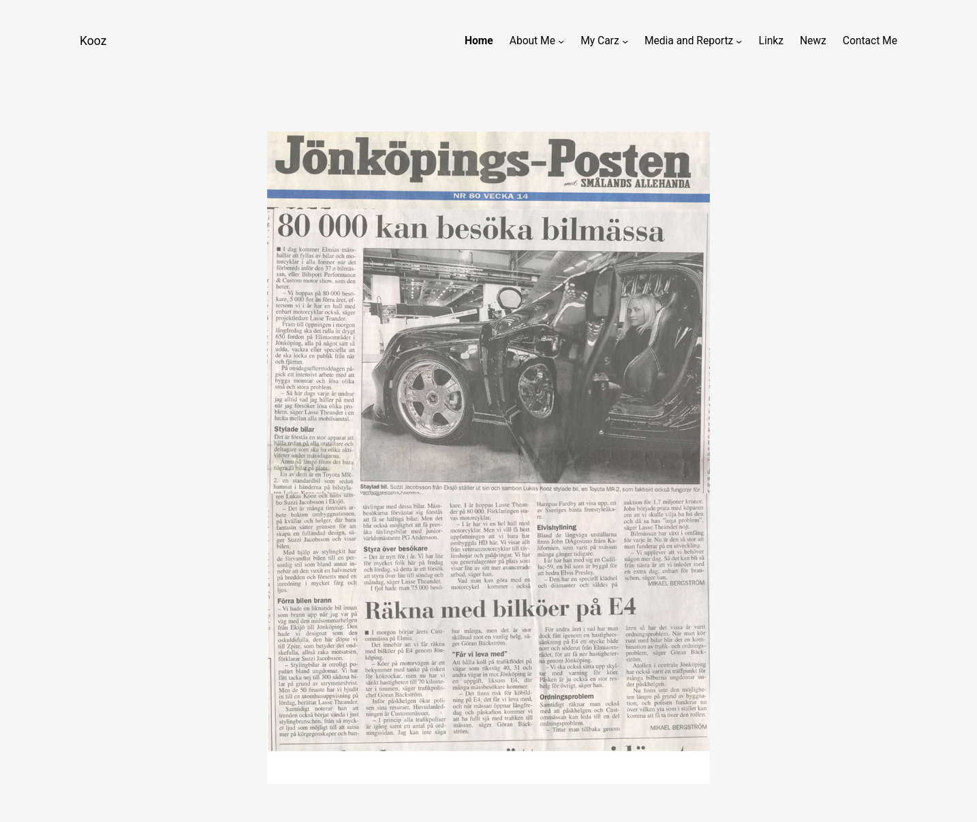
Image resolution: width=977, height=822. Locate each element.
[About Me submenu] (561, 41)
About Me (532, 41)
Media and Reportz (689, 41)
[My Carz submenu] (625, 41)
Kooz (93, 41)
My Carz (599, 41)
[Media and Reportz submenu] (739, 41)
